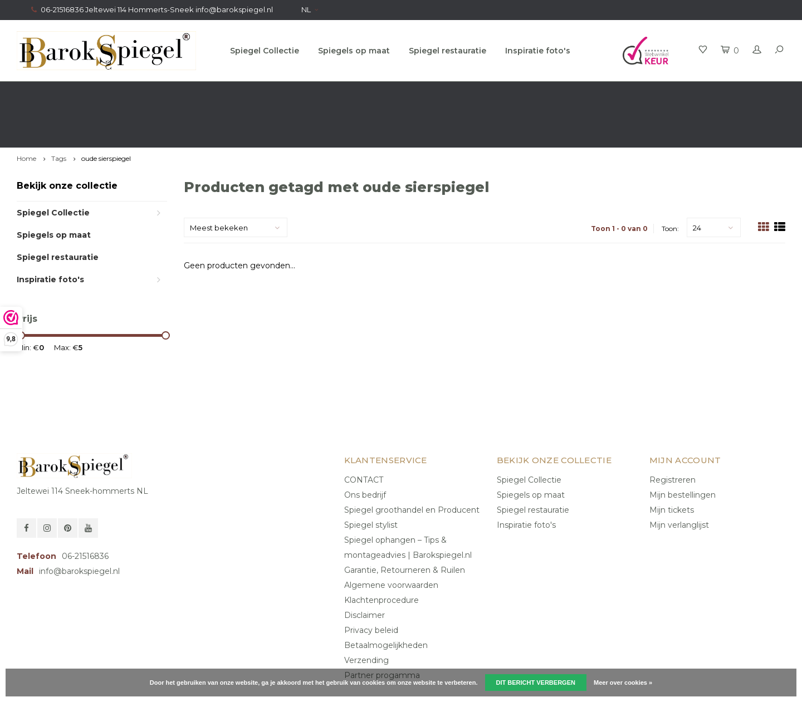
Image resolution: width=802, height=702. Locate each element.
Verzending (366, 616)
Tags (58, 115)
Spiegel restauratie (447, 51)
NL (309, 9)
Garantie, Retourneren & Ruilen (404, 526)
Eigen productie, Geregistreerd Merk (713, 92)
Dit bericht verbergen (535, 682)
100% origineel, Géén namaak (484, 92)
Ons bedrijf (365, 451)
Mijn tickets (671, 466)
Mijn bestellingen (682, 451)
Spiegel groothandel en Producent (412, 466)
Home (26, 115)
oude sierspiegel (106, 115)
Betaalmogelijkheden (386, 601)
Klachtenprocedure (381, 556)
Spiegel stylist (371, 481)
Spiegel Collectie (264, 51)
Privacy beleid (371, 586)
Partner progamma (382, 631)
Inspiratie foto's (537, 51)
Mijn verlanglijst (679, 481)
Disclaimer (364, 571)
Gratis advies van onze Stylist (269, 92)
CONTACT (363, 436)
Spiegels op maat (354, 51)
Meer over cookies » (623, 682)
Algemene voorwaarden (391, 541)
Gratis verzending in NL (64, 92)
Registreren (672, 436)
